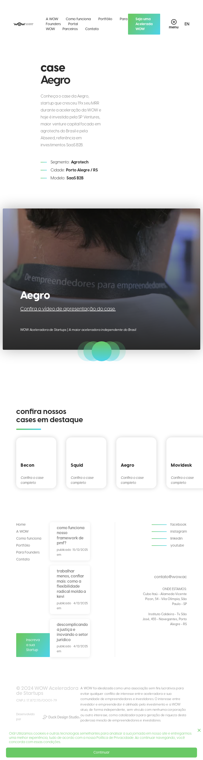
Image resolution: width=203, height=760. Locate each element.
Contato (92, 29)
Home (21, 524)
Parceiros (70, 29)
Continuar (101, 752)
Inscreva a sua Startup (33, 645)
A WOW (52, 19)
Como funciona (78, 19)
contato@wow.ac (170, 576)
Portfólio (105, 19)
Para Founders (28, 552)
